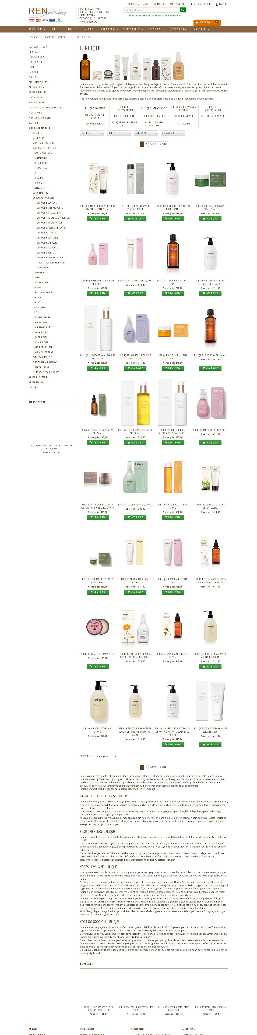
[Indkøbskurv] (207, 23)
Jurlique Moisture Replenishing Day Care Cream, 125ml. (51, 447)
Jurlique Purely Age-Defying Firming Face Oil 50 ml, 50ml (210, 559)
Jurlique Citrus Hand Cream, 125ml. (135, 559)
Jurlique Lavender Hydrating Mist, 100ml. (135, 346)
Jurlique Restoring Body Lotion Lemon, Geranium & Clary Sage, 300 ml (173, 702)
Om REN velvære (178, 4)
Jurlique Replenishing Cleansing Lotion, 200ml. (172, 417)
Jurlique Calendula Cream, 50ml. (173, 346)
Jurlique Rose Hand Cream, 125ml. (173, 559)
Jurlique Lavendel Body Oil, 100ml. (172, 276)
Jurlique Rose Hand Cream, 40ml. (135, 274)
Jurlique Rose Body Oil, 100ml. (210, 344)
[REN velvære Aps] (47, 12)
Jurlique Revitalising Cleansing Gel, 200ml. (97, 346)
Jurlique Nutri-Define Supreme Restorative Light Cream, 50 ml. (98, 488)
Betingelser (137, 1014)
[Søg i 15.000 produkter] (183, 9)
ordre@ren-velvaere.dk (100, 1011)
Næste (153, 143)
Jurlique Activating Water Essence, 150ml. (135, 205)
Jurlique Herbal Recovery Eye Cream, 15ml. (98, 559)
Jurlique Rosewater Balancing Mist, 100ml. (98, 276)
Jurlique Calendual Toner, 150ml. (173, 488)
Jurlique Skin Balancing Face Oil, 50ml (173, 630)
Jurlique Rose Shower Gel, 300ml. (98, 700)
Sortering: (85, 725)
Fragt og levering (201, 4)
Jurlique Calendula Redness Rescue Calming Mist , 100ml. (135, 630)
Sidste (163, 143)
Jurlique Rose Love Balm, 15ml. (98, 628)
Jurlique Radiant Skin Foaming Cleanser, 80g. (210, 700)
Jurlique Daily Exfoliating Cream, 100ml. (210, 488)
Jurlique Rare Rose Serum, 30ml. (210, 415)
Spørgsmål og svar (138, 4)
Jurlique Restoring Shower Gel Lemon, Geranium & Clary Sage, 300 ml (135, 702)
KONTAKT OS (160, 4)
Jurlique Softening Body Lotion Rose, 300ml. (173, 205)
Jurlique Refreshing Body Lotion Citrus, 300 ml (210, 276)
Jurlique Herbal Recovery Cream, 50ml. (210, 205)
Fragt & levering (139, 1018)
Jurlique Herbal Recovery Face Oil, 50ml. (98, 417)
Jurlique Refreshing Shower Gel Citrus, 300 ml (210, 630)
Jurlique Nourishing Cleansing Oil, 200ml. (135, 417)
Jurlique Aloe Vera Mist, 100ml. (135, 486)
